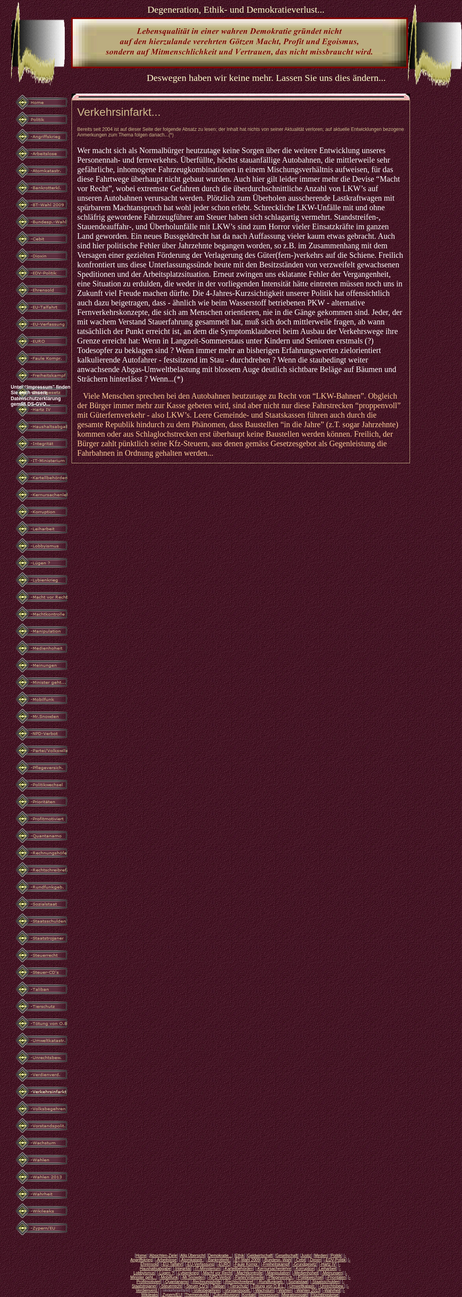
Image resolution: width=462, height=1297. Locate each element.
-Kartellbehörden (238, 1268)
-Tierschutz (238, 1286)
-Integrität (182, 1268)
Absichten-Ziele (163, 1255)
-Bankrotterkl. (218, 1260)
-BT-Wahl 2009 (247, 1260)
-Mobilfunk (169, 1277)
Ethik (239, 1255)
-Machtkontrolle (249, 1273)
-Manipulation (278, 1273)
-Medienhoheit (305, 1273)
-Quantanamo (176, 1282)
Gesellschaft (287, 1255)
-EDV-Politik (335, 1260)
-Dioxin (315, 1260)
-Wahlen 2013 (307, 1290)
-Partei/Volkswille (249, 1277)
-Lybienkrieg (188, 1273)
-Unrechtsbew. (331, 1286)
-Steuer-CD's (196, 1286)
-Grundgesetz (304, 1264)
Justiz (306, 1255)
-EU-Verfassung (200, 1264)
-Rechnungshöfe (205, 1282)
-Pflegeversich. (280, 1277)
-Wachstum (264, 1290)
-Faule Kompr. (246, 1264)
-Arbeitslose (166, 1260)
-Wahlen (284, 1290)
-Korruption (304, 1268)
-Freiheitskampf (275, 1264)
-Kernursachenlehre (273, 1268)
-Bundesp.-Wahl (277, 1260)
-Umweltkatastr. (301, 1286)
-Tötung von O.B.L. (268, 1286)
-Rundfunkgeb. (271, 1282)
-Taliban (218, 1286)
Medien (320, 1255)
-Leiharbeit (326, 1268)
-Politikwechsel (310, 1277)
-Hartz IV (327, 1264)
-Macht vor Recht (217, 1273)
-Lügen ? (166, 1273)
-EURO (223, 1264)
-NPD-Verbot (219, 1277)
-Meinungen (331, 1273)
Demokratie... (220, 1255)
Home (141, 1255)
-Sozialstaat (297, 1282)
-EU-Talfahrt (172, 1264)
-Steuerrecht (171, 1286)
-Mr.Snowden (193, 1277)
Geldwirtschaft (260, 1255)
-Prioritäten (336, 1277)
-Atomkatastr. (191, 1260)
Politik (336, 1255)
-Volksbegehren (206, 1290)
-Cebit (300, 1260)
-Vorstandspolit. (237, 1290)
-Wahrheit (331, 1290)
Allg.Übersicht (192, 1255)
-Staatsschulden (325, 1282)
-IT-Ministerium (207, 1268)
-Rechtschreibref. (239, 1282)
